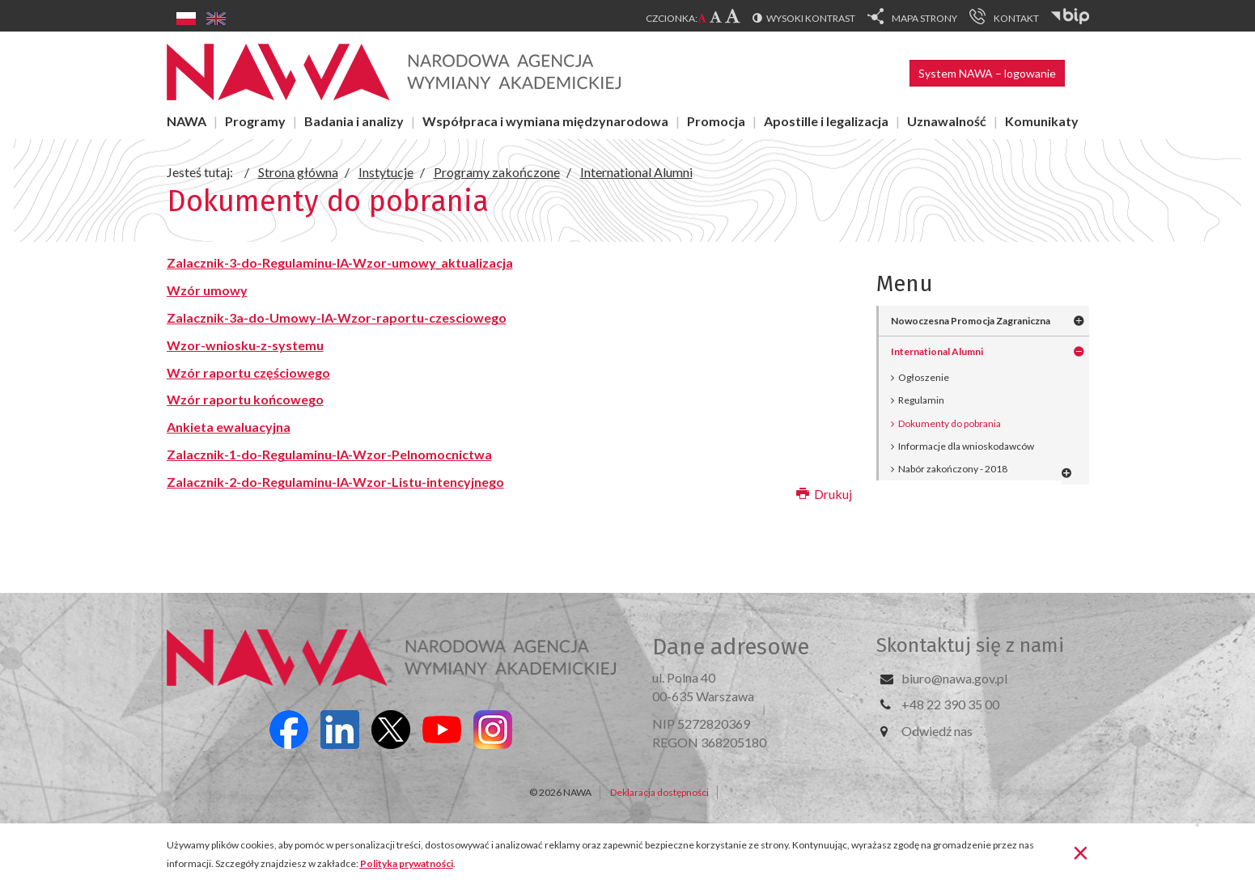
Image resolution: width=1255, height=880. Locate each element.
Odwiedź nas (937, 730)
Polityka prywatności (406, 863)
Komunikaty (1042, 121)
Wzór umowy (207, 290)
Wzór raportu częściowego (248, 372)
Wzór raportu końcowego (245, 399)
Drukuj (824, 493)
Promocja (716, 121)
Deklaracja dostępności (659, 792)
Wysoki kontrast (810, 18)
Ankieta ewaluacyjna (228, 426)
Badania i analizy (354, 121)
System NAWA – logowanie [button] (987, 73)
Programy (255, 121)
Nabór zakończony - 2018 (952, 469)
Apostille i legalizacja (826, 121)
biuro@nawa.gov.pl (954, 678)
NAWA (186, 121)
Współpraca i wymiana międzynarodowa (545, 121)
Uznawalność (946, 121)
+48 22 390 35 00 (950, 704)
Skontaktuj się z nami (970, 645)
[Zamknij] (1080, 851)
